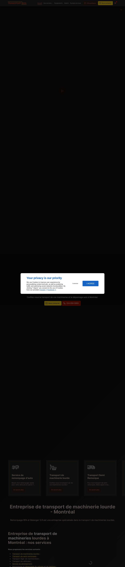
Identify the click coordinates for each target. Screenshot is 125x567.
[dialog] (62, 283)
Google (42, 290)
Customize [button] (75, 283)
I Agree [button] (90, 283)
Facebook (50, 290)
